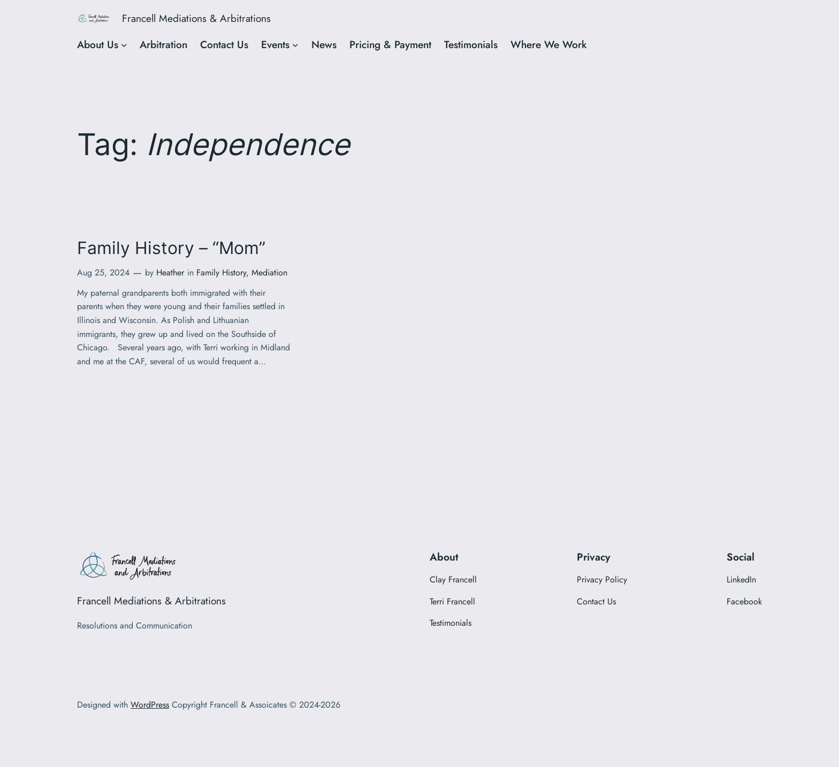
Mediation (269, 272)
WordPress (150, 705)
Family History (221, 272)
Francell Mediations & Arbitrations (196, 18)
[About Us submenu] (124, 45)
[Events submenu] (295, 45)
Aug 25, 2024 (103, 272)
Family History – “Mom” (171, 248)
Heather (170, 272)
